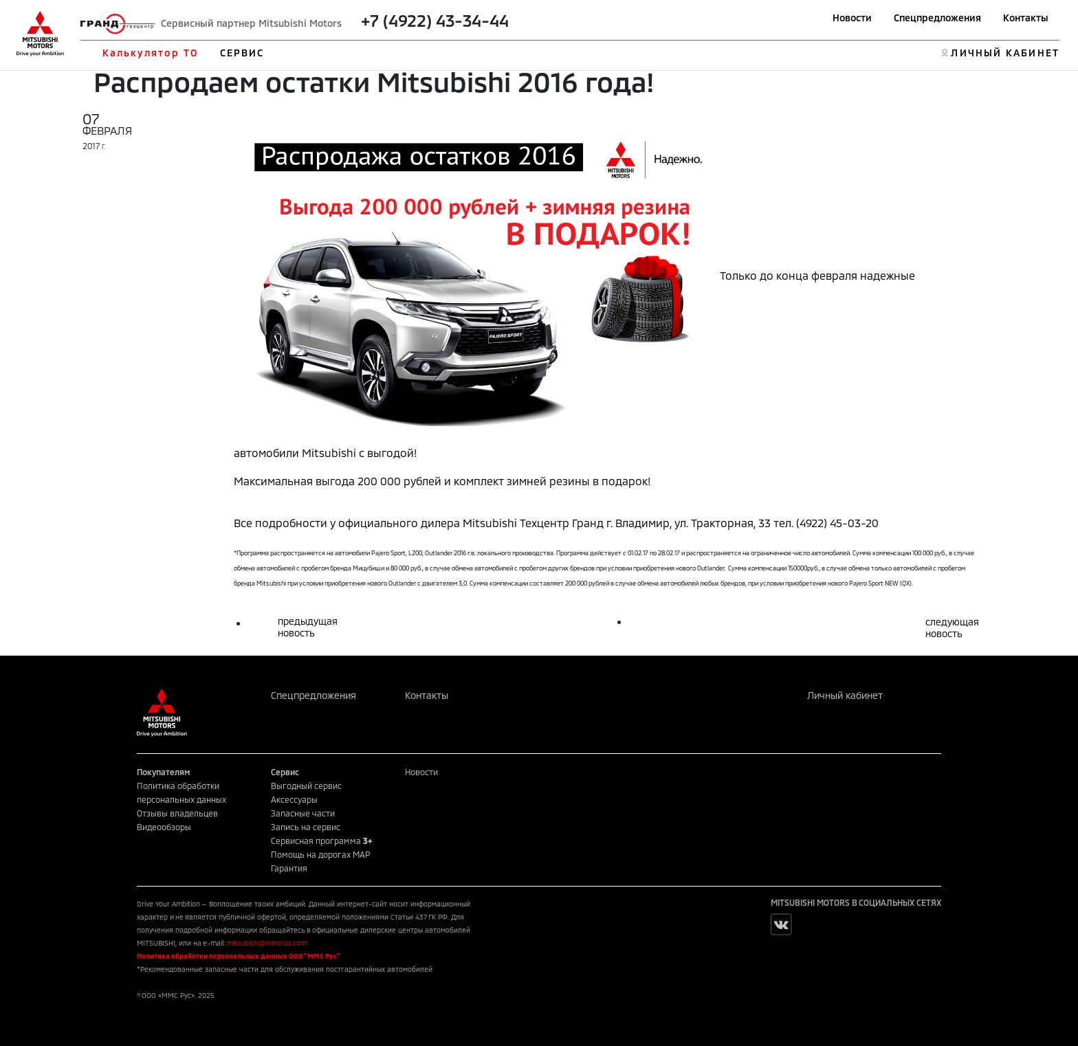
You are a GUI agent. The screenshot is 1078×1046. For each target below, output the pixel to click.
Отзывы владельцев (177, 813)
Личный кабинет (845, 695)
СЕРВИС (242, 52)
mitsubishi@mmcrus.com (267, 943)
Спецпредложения (937, 17)
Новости (852, 17)
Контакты (1025, 17)
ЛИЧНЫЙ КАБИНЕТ (1005, 52)
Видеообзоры (164, 827)
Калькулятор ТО (150, 52)
